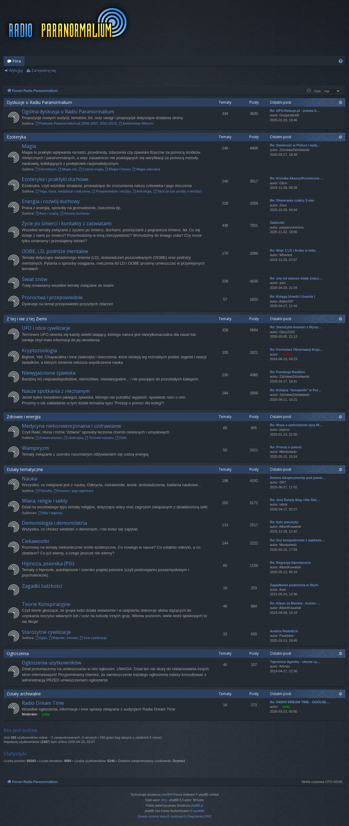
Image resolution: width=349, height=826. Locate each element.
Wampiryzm (35, 448)
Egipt (41, 638)
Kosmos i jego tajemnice (74, 491)
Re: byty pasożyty (284, 522)
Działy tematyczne (25, 469)
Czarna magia (91, 169)
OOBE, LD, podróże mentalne (55, 251)
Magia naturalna (146, 169)
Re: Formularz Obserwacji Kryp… (296, 349)
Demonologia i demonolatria (54, 523)
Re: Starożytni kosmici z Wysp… (295, 327)
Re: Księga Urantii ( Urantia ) (292, 296)
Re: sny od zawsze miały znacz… (296, 278)
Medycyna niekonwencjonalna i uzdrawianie (71, 426)
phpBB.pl (197, 805)
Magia (29, 146)
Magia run (67, 169)
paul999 (199, 811)
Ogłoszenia (18, 653)
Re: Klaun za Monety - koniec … (295, 603)
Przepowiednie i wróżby (111, 191)
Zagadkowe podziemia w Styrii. (294, 585)
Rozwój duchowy (74, 213)
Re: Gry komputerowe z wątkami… (297, 540)
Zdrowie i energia (24, 417)
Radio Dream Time (43, 703)
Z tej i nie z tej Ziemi (27, 319)
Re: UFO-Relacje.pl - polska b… (295, 110)
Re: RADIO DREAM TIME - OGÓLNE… (300, 702)
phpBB (166, 794)
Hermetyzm (45, 169)
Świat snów (34, 279)
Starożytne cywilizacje (46, 632)
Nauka (29, 478)
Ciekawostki (35, 541)
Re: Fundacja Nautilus (287, 372)
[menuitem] (340, 61)
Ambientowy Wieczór (136, 123)
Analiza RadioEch (284, 631)
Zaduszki (277, 222)
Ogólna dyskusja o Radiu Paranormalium (68, 111)
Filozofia (43, 491)
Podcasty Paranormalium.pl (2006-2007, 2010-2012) (76, 123)
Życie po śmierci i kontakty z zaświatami (66, 223)
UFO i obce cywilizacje (46, 328)
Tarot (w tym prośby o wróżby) (177, 191)
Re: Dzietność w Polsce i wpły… (295, 145)
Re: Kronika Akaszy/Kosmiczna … (297, 178)
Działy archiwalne (24, 694)
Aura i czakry (46, 213)
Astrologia (142, 191)
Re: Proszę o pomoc (286, 447)
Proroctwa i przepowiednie (52, 297)
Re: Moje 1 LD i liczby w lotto (293, 250)
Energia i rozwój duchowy (51, 201)
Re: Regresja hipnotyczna (290, 562)
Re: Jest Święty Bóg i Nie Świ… (295, 500)
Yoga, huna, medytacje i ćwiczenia (62, 191)
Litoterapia (73, 438)
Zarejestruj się (44, 70)
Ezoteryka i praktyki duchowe (55, 179)
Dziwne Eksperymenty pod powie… (298, 478)
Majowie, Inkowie (63, 638)
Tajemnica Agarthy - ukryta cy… (295, 662)
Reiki (121, 438)
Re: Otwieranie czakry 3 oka (292, 200)
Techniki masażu (99, 438)
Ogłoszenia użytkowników (51, 662)
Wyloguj (16, 70)
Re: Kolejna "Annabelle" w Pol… (295, 390)
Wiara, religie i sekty (45, 500)
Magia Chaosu (118, 169)
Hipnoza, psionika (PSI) (48, 563)
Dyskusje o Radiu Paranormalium (39, 102)
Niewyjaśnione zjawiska (48, 373)
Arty (164, 800)
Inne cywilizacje (93, 638)
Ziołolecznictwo (48, 438)
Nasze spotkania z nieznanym (56, 391)
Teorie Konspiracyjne (46, 604)
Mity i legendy (50, 513)
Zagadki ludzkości (42, 586)
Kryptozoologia (39, 350)
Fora (17, 61)
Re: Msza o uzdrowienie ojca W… (296, 425)
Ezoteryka (16, 137)
